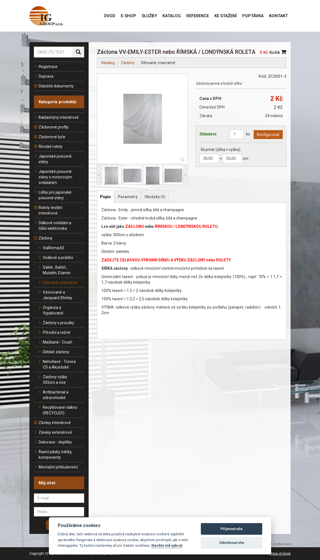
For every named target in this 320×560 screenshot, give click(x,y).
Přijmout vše (231, 529)
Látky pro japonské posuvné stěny (52, 195)
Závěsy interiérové (52, 422)
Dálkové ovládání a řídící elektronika (52, 226)
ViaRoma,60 (51, 248)
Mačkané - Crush (55, 342)
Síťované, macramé (57, 282)
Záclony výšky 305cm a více (52, 380)
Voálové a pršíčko (55, 257)
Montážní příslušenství (56, 467)
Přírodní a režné (54, 332)
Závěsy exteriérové (53, 432)
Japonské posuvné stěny (53, 159)
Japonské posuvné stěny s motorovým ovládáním (53, 177)
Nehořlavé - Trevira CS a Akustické (57, 364)
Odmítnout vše (231, 543)
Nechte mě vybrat (166, 545)
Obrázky (155, 197)
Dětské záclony (53, 352)
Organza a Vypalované (50, 310)
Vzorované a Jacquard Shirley (55, 295)
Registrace (46, 66)
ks (248, 134)
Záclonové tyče (49, 137)
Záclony (43, 238)
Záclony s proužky (56, 323)
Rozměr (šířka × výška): (221, 149)
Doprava (43, 76)
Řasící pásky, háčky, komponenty (53, 455)
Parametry (128, 197)
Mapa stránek (280, 554)
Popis (105, 197)
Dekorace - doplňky (53, 442)
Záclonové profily (51, 127)
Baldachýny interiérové (56, 117)
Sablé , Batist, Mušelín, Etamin (54, 270)
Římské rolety (48, 146)
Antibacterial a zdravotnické (53, 395)
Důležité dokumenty (54, 86)
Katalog (108, 62)
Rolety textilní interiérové (48, 210)
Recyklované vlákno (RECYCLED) (57, 410)
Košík (277, 52)
